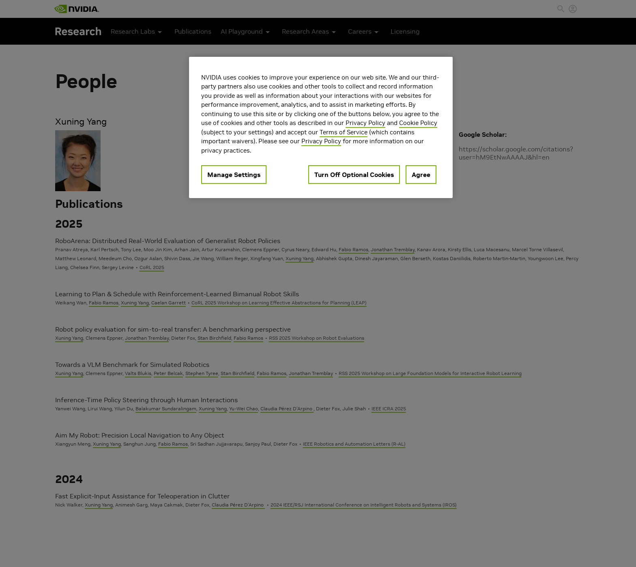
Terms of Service (343, 132)
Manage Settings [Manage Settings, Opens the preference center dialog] (233, 174)
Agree (421, 174)
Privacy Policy (365, 123)
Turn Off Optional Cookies (354, 174)
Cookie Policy (418, 123)
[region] (321, 127)
